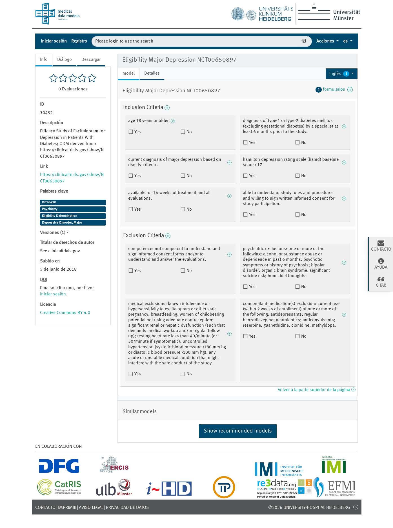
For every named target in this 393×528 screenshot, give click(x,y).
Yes (137, 132)
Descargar (91, 59)
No (188, 132)
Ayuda (381, 263)
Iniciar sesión (54, 41)
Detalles (152, 73)
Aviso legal (91, 507)
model (129, 73)
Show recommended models (238, 431)
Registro (79, 41)
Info (44, 59)
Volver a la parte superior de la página (316, 390)
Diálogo (64, 59)
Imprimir (67, 507)
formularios (334, 89)
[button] (342, 73)
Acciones (325, 41)
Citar (381, 281)
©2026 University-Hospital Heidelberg (309, 507)
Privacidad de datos (127, 507)
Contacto (45, 507)
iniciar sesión (53, 294)
